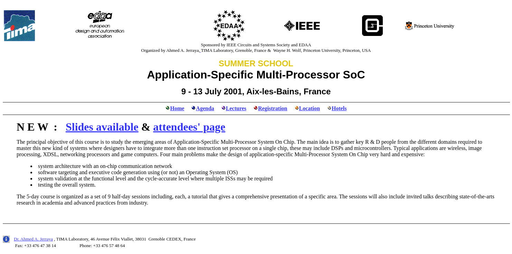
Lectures (236, 108)
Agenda (205, 108)
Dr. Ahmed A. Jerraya (33, 239)
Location (309, 108)
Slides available (102, 127)
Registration (272, 108)
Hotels (339, 108)
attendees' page (189, 127)
